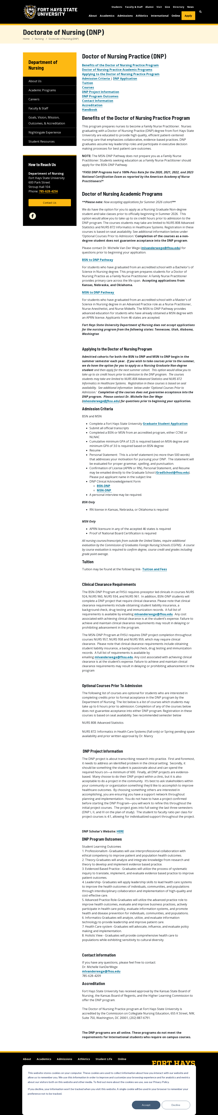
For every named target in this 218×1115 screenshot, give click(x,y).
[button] (200, 12)
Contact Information (97, 101)
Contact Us (49, 202)
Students (117, 7)
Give (167, 7)
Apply (188, 15)
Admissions (125, 15)
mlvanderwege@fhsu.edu (161, 248)
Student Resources (42, 141)
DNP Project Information (100, 92)
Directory (178, 7)
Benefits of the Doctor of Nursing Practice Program (120, 65)
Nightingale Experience (45, 132)
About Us (35, 81)
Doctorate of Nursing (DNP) (64, 38)
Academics (107, 15)
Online (176, 15)
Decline (176, 1104)
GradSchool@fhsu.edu (172, 472)
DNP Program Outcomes (100, 96)
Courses (88, 87)
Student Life (104, 1059)
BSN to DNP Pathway (97, 260)
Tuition (87, 83)
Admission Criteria (96, 78)
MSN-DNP (104, 490)
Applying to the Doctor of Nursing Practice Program (120, 74)
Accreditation (92, 105)
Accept (146, 1104)
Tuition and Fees (154, 569)
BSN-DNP (103, 486)
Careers (34, 99)
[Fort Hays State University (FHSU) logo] (50, 12)
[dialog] (109, 1090)
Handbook (89, 110)
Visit (159, 7)
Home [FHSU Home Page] (26, 38)
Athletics (142, 15)
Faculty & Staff (133, 7)
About (93, 15)
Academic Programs (42, 90)
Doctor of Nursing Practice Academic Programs (117, 70)
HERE (120, 831)
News (190, 7)
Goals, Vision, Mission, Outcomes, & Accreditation (47, 120)
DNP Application (125, 78)
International (160, 15)
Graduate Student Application (165, 424)
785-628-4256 (48, 191)
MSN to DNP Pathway (98, 292)
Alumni (149, 7)
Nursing (39, 38)
